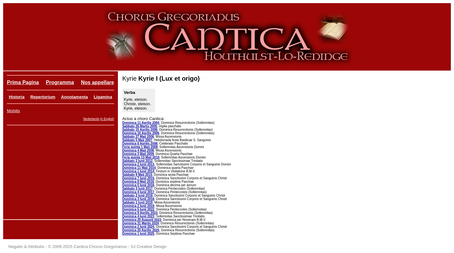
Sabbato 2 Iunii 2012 (137, 161)
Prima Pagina (23, 82)
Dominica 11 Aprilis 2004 (140, 122)
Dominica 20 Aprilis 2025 (140, 230)
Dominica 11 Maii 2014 (139, 168)
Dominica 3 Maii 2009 (138, 154)
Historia (17, 97)
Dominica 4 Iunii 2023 (138, 216)
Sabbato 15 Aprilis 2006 (140, 129)
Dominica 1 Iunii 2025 (138, 233)
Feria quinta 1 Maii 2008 (140, 147)
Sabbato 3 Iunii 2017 (137, 188)
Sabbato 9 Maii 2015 (137, 174)
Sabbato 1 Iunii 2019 (137, 202)
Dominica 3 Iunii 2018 (138, 199)
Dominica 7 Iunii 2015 (138, 178)
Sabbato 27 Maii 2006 (138, 136)
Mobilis (13, 110)
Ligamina (103, 97)
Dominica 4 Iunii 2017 (138, 192)
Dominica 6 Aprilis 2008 (140, 143)
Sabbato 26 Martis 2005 (139, 126)
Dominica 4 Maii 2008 (138, 150)
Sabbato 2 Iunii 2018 (137, 195)
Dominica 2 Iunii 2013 (138, 164)
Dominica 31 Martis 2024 (140, 223)
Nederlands (91, 119)
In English (107, 119)
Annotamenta (74, 97)
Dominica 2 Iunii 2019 (138, 206)
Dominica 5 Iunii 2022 (138, 209)
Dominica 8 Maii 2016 (138, 181)
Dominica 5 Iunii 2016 (138, 185)
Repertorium (42, 97)
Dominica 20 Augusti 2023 (141, 219)
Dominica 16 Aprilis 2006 (140, 133)
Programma (60, 82)
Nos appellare (97, 82)
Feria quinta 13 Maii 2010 (141, 157)
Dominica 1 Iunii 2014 (138, 171)
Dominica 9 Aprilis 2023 (140, 213)
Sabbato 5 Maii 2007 (137, 140)
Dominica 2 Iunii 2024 (138, 226)
